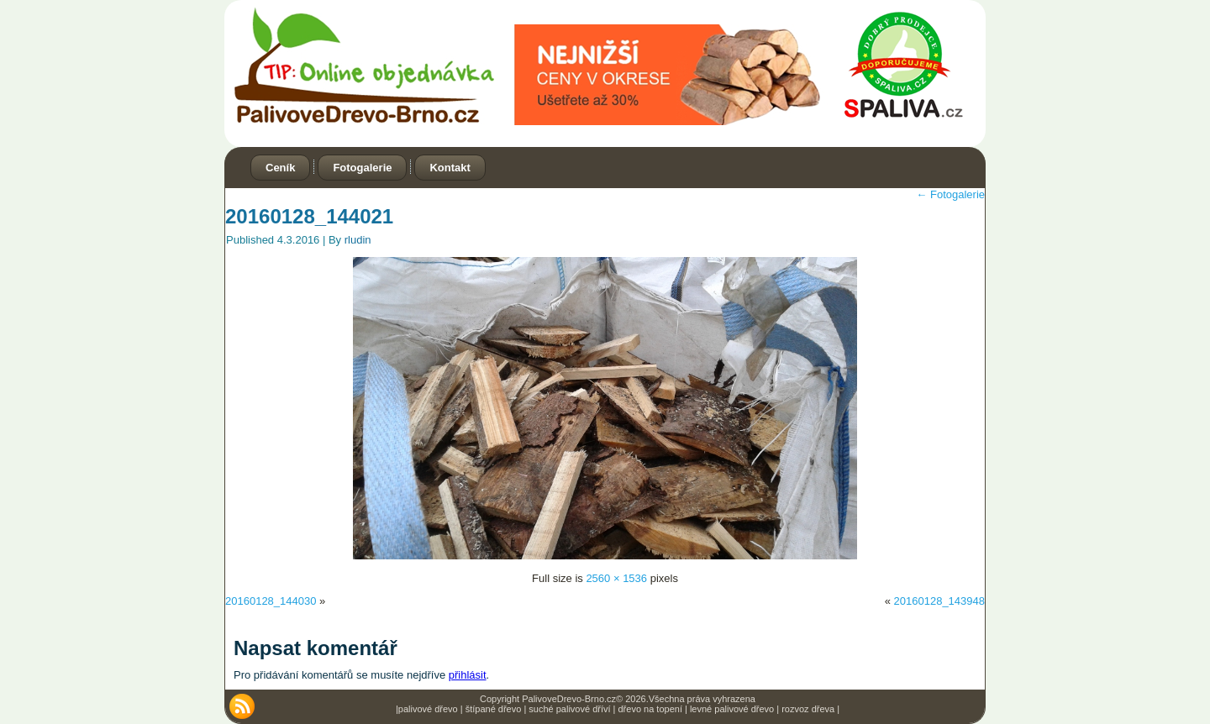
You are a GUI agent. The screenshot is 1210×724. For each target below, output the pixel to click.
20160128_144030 (270, 601)
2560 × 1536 (616, 578)
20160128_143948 (939, 601)
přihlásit (468, 675)
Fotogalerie (362, 167)
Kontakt (449, 167)
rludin (358, 239)
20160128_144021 (309, 216)
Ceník (280, 167)
